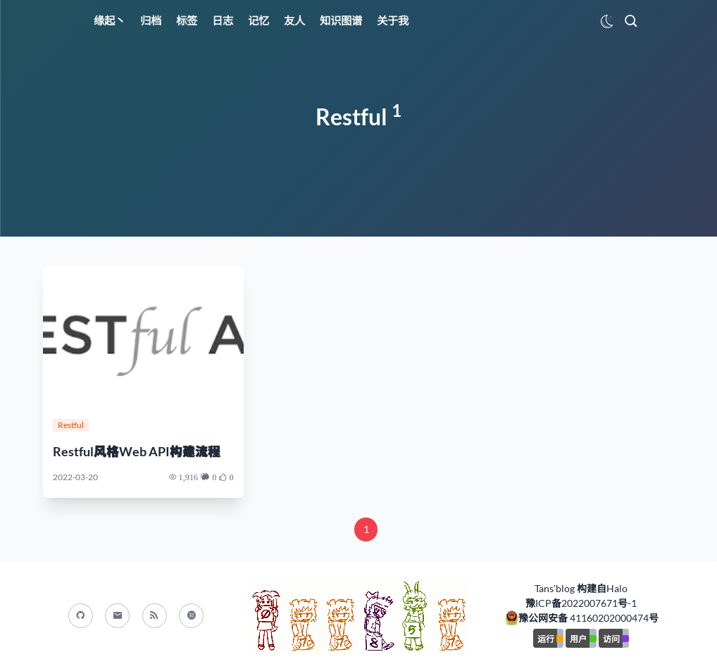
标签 (186, 20)
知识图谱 (341, 20)
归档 (150, 20)
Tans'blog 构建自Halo (581, 588)
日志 (222, 20)
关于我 (393, 20)
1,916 (189, 477)
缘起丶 (109, 20)
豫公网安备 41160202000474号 (588, 618)
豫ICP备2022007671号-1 (581, 603)
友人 (294, 20)
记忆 (258, 20)
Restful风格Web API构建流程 (136, 451)
